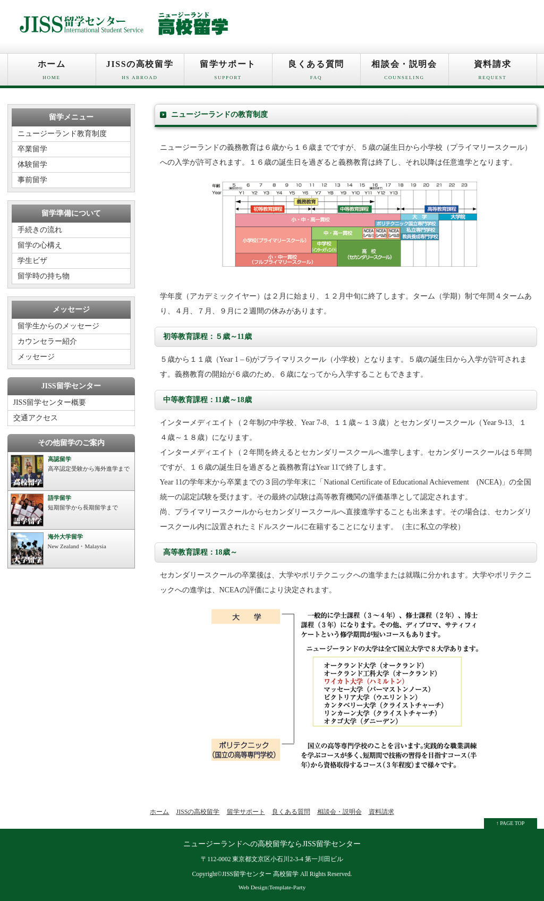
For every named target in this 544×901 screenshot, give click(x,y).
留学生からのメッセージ (58, 326)
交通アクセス (35, 418)
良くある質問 (316, 73)
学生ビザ (32, 261)
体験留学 (32, 164)
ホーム (52, 73)
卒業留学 (32, 149)
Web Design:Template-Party (272, 887)
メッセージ (36, 357)
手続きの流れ (40, 230)
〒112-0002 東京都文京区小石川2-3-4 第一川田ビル (272, 859)
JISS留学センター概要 (50, 402)
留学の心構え (40, 245)
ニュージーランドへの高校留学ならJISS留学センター (272, 844)
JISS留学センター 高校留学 (260, 874)
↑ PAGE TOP (510, 823)
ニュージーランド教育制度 (62, 134)
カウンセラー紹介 (47, 341)
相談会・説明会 (404, 73)
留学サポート (228, 73)
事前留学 (32, 180)
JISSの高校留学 (140, 73)
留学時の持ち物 (44, 276)
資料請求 (493, 73)
